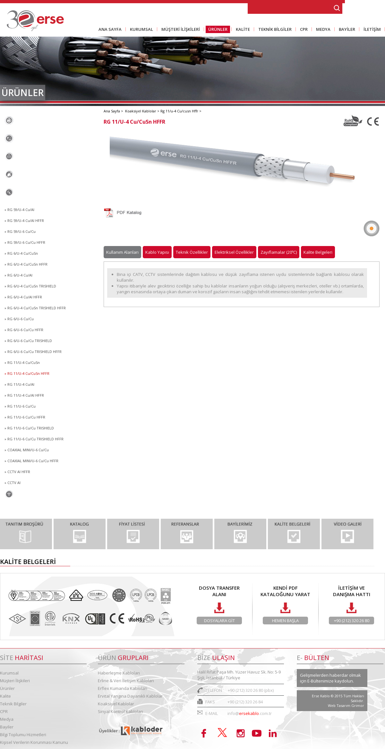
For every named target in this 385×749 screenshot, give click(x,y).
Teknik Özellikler (192, 252)
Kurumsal (9, 673)
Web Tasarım (339, 705)
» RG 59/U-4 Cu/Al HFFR (24, 220)
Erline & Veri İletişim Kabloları (43, 138)
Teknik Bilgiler (13, 704)
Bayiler (6, 727)
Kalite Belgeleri (318, 252)
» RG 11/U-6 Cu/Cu (20, 406)
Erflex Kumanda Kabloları (38, 156)
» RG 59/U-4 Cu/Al (19, 209)
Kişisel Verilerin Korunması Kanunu (34, 742)
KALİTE (241, 29)
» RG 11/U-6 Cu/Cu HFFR (24, 417)
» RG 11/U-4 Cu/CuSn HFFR (26, 373)
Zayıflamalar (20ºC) (279, 252)
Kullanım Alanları (122, 252)
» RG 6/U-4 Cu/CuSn (21, 253)
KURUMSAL (140, 29)
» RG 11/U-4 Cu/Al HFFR (24, 395)
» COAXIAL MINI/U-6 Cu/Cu (26, 449)
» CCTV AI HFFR (17, 471)
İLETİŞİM (371, 29)
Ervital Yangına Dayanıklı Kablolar (48, 174)
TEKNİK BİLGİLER (274, 29)
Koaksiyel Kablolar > (142, 111)
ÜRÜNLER (216, 29)
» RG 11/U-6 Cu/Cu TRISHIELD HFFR (34, 438)
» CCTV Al (12, 482)
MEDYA (321, 29)
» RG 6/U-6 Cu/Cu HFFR (23, 329)
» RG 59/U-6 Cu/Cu (20, 231)
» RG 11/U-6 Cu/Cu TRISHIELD (29, 428)
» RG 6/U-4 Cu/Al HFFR (23, 297)
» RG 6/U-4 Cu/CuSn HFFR (25, 264)
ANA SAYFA (110, 29)
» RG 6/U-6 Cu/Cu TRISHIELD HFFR (33, 351)
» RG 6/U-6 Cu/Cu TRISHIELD (28, 340)
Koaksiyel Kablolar (30, 192)
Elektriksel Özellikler (234, 252)
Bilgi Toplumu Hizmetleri (23, 734)
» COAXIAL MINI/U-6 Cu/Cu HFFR (31, 460)
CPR (302, 29)
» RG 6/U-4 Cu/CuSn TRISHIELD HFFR (35, 307)
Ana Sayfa (112, 111)
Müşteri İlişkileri (15, 680)
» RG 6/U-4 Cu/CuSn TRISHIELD (30, 286)
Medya (6, 719)
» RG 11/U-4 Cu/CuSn (22, 362)
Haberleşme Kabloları (34, 120)
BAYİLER (345, 29)
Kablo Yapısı (157, 252)
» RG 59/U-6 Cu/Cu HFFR (24, 242)
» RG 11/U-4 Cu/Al (19, 384)
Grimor (357, 705)
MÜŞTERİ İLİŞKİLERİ (179, 29)
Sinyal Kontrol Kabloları (36, 494)
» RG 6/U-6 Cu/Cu (19, 318)
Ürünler (7, 688)
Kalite (5, 696)
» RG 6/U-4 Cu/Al (18, 275)
